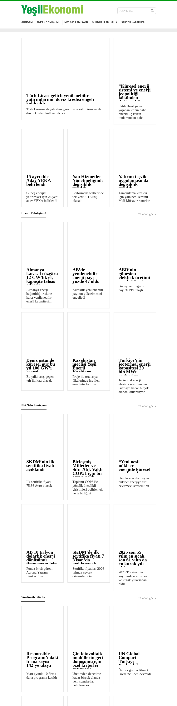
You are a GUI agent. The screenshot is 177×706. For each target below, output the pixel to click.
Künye (25, 690)
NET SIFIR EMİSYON (76, 22)
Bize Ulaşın (59, 690)
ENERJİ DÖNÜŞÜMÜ (48, 22)
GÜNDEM (27, 22)
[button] (152, 10)
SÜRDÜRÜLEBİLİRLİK (104, 22)
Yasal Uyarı (40, 690)
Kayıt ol (135, 667)
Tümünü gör (147, 172)
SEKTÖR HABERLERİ (133, 22)
